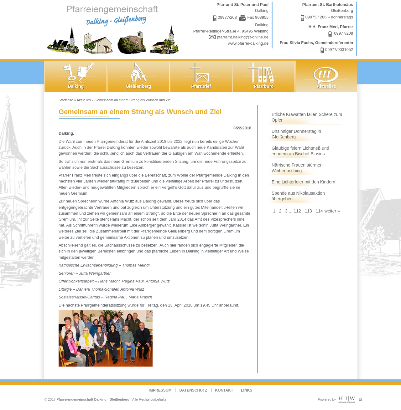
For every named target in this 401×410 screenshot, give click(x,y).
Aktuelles (84, 100)
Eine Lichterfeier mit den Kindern (303, 181)
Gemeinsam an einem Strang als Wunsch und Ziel (133, 100)
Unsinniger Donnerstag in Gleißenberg (296, 134)
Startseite (66, 100)
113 (308, 210)
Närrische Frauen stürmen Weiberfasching (297, 167)
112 (297, 210)
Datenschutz (193, 390)
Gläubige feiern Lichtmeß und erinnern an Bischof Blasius (300, 151)
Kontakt (224, 390)
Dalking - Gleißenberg (114, 29)
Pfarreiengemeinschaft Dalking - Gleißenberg (92, 399)
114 (319, 210)
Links (246, 390)
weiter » (332, 210)
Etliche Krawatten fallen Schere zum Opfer (307, 117)
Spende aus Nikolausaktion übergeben (298, 196)
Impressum (160, 390)
